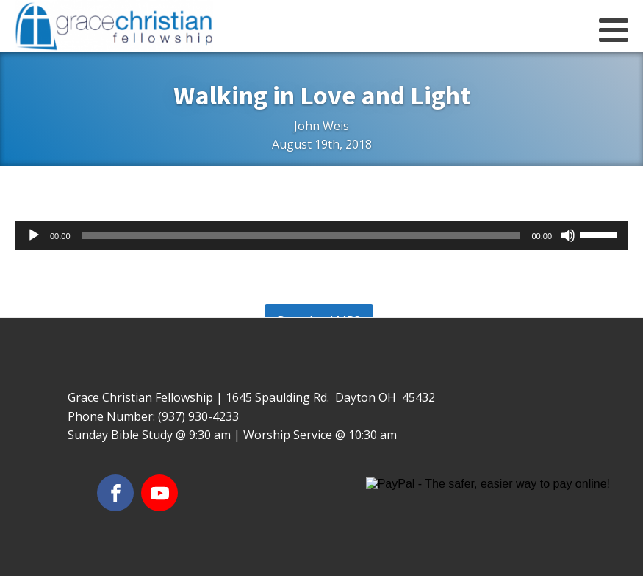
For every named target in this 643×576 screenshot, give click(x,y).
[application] (321, 235)
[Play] (33, 235)
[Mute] (568, 235)
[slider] (301, 235)
